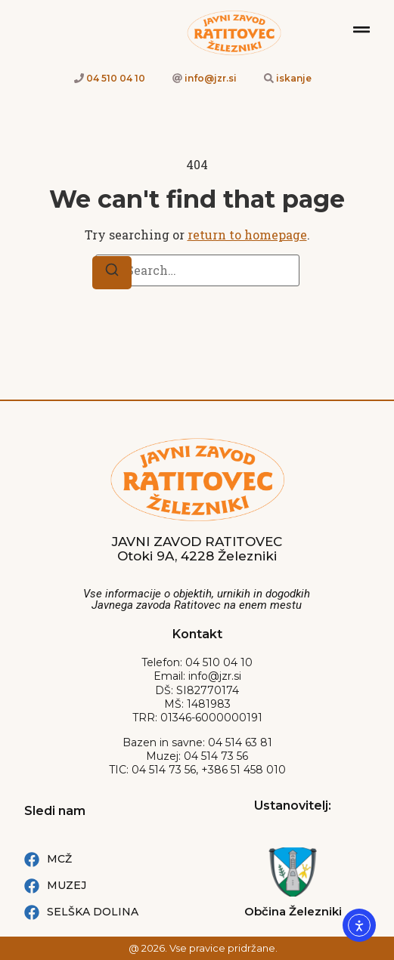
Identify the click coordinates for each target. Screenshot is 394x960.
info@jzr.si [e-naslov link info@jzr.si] (211, 78)
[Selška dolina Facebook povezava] (120, 912)
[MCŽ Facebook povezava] (120, 859)
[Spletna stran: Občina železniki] (292, 872)
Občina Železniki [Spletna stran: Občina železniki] (293, 911)
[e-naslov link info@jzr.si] (177, 78)
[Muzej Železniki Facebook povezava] (120, 886)
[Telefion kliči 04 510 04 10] (79, 78)
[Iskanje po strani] (269, 78)
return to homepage (247, 234)
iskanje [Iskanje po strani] (294, 78)
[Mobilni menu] (361, 29)
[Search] (112, 272)
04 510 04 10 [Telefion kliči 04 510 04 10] (115, 78)
